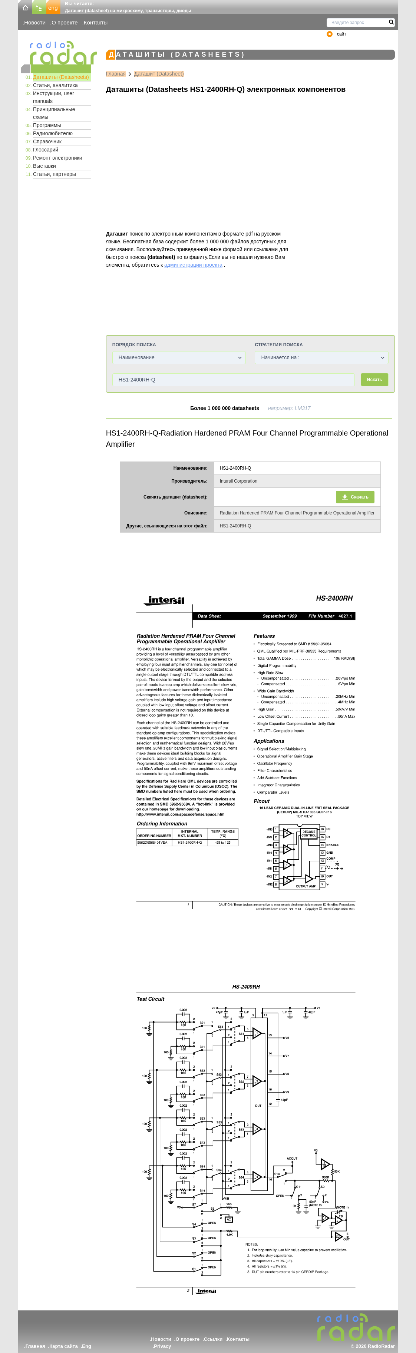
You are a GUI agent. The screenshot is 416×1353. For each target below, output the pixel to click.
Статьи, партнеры (54, 174)
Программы (47, 125)
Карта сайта (63, 1346)
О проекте (64, 22)
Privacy (162, 1346)
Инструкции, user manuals (53, 97)
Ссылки (213, 1339)
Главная (116, 74)
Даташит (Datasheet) (159, 74)
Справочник (47, 141)
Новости (35, 22)
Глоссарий (45, 150)
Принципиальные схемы (54, 113)
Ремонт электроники (57, 158)
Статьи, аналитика (55, 85)
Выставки (44, 166)
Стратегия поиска (279, 344)
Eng (86, 1346)
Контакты (96, 22)
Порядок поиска (134, 344)
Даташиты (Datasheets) (61, 77)
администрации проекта (193, 265)
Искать (374, 379)
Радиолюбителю (53, 133)
